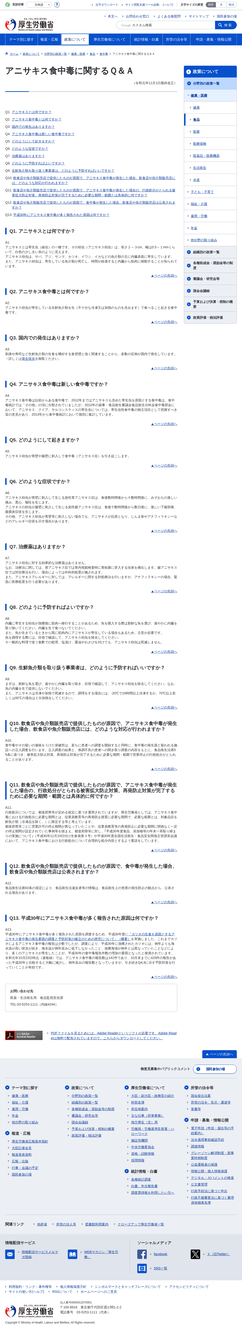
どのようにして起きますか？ (33, 141)
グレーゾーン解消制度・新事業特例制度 (212, 1154)
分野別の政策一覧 (206, 83)
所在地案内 (139, 1108)
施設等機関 (139, 1140)
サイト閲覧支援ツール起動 (142, 4)
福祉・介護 (199, 204)
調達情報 (197, 1145)
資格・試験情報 (142, 1153)
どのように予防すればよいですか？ (38, 163)
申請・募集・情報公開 (210, 1119)
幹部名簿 (137, 1102)
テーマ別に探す (25, 1087)
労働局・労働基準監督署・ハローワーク (152, 1130)
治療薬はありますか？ (28, 156)
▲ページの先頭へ (164, 275)
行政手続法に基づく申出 (209, 1190)
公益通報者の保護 (204, 1164)
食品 (196, 119)
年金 (194, 228)
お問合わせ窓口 (137, 16)
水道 (196, 180)
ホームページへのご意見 (99, 1291)
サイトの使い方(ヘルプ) (26, 1291)
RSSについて (62, 1291)
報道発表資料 (22, 1154)
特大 (231, 4)
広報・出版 (20, 1160)
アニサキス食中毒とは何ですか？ (36, 119)
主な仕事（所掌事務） (147, 1115)
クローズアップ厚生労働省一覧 (141, 1223)
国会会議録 (201, 291)
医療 (196, 131)
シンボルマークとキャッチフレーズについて (128, 1286)
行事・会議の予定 (25, 1167)
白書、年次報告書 (144, 1185)
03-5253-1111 (87, 1311)
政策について (205, 71)
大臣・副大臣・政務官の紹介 (152, 1095)
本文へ (113, 16)
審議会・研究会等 (206, 279)
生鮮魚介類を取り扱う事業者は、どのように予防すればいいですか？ (63, 170)
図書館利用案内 (96, 1223)
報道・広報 (21, 1133)
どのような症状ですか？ (30, 148)
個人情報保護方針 (73, 1286)
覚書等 (196, 1108)
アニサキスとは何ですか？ (32, 112)
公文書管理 (199, 1184)
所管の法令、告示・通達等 (211, 1102)
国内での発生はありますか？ (33, 127)
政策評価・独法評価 (208, 317)
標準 (211, 4)
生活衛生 (199, 168)
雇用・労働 (199, 216)
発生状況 (28, 359)
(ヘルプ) (168, 4)
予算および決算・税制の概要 (213, 304)
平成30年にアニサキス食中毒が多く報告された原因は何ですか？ (61, 215)
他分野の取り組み (204, 240)
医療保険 (199, 144)
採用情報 (137, 1160)
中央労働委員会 (142, 1146)
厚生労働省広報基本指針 (30, 1141)
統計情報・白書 (144, 1171)
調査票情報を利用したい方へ (152, 1192)
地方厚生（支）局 (144, 1122)
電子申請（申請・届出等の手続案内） (212, 1130)
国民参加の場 (227, 16)
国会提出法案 (201, 1095)
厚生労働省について (148, 1087)
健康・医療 (199, 95)
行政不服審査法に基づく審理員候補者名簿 (212, 1199)
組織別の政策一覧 (206, 252)
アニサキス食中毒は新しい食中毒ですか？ (43, 134)
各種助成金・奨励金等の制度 (213, 265)
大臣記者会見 (22, 1147)
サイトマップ (199, 16)
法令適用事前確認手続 (207, 1139)
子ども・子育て (202, 192)
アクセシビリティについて (189, 1286)
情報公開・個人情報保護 (209, 1170)
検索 (228, 25)
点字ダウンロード (106, 4)
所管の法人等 (66, 1223)
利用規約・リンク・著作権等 (30, 1286)
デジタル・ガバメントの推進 (212, 1177)
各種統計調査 (141, 1179)
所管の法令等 (202, 1087)
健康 (196, 107)
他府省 (42, 1223)
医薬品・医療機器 (206, 156)
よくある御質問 (169, 16)
